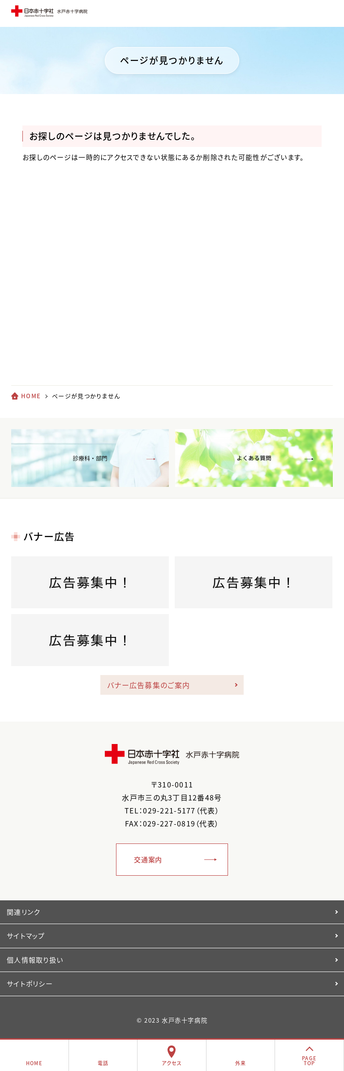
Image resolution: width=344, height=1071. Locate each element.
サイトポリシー (30, 984)
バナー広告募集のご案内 (148, 685)
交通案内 (148, 860)
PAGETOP (309, 1060)
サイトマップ (26, 936)
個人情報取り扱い (35, 960)
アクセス (172, 1063)
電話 (103, 1063)
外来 (240, 1063)
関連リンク (23, 912)
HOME (31, 395)
